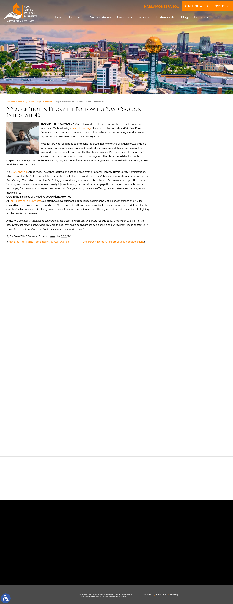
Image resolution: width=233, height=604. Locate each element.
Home (57, 17)
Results (143, 17)
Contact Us (147, 594)
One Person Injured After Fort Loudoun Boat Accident (113, 241)
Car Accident (47, 102)
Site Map (174, 594)
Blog (184, 17)
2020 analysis (19, 172)
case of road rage (82, 128)
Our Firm (75, 17)
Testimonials (165, 17)
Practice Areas (100, 17)
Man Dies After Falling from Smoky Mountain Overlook (39, 241)
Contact (220, 17)
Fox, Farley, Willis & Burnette (25, 201)
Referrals (201, 17)
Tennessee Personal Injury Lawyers (20, 102)
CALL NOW (207, 6)
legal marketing (102, 596)
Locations (124, 17)
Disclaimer (161, 594)
